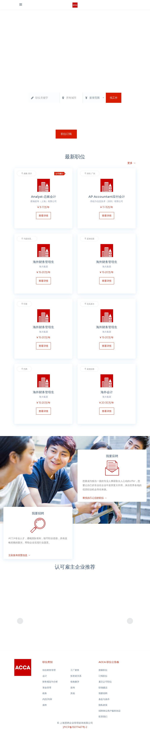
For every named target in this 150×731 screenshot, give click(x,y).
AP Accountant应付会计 (106, 197)
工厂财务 (74, 670)
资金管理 (92, 112)
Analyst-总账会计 (43, 197)
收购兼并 (74, 681)
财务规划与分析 (77, 112)
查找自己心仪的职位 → (95, 501)
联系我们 (103, 716)
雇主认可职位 (105, 681)
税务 (103, 112)
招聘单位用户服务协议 (110, 710)
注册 (86, 134)
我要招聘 (103, 693)
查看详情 (43, 215)
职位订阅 (66, 134)
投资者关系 (75, 676)
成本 (44, 705)
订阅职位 (103, 676)
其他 (72, 693)
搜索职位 (103, 670)
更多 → (131, 167)
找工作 (113, 97)
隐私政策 (103, 705)
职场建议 (103, 687)
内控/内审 (47, 699)
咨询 (72, 687)
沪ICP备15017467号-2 (75, 727)
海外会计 (107, 392)
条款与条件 (104, 699)
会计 (64, 112)
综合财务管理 (51, 112)
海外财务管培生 (43, 262)
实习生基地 (114, 112)
